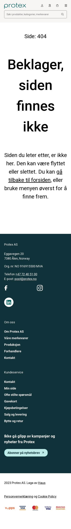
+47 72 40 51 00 (26, 274)
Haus (42, 483)
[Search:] (62, 14)
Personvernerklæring (18, 496)
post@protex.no (26, 279)
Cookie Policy (47, 496)
